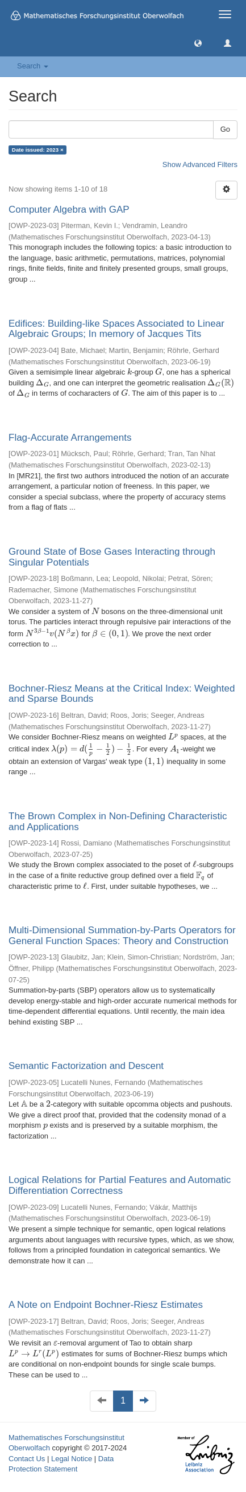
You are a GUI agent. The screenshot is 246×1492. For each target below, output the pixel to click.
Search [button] (32, 66)
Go (225, 129)
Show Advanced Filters (199, 164)
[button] (198, 42)
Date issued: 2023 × (38, 150)
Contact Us (27, 1458)
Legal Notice (71, 1458)
